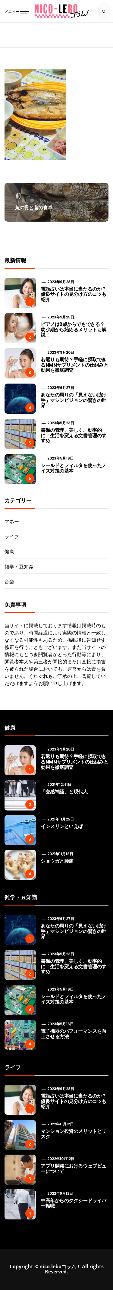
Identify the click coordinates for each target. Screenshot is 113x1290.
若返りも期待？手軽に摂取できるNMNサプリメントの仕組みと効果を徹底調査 (74, 365)
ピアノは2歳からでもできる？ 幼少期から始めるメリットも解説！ (73, 329)
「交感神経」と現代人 (64, 791)
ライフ (12, 536)
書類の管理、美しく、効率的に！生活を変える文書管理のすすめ (73, 435)
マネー (12, 521)
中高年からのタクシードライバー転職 (73, 1203)
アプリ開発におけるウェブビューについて (73, 1168)
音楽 (9, 581)
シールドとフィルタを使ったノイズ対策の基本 (73, 468)
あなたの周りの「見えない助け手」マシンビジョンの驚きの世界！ (73, 400)
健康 (9, 551)
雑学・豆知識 (19, 566)
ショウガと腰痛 (57, 861)
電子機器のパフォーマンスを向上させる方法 (73, 1034)
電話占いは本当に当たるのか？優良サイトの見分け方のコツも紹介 (73, 294)
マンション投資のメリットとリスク (73, 1134)
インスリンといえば (62, 826)
